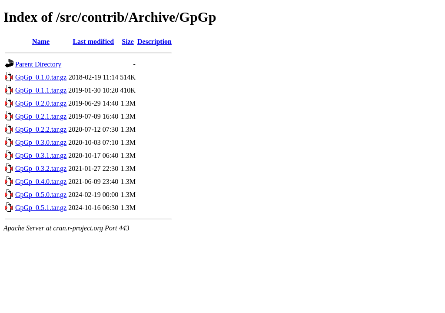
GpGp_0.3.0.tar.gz (40, 142)
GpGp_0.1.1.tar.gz (40, 90)
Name (41, 41)
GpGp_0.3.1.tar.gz (40, 155)
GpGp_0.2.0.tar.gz (40, 103)
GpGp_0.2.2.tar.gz (40, 129)
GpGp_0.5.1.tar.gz (40, 207)
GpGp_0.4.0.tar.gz (40, 181)
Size (128, 41)
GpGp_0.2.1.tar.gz (40, 116)
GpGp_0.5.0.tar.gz (40, 194)
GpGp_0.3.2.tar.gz (40, 168)
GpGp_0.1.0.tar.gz (40, 77)
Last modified (93, 41)
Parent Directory (38, 64)
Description (154, 41)
